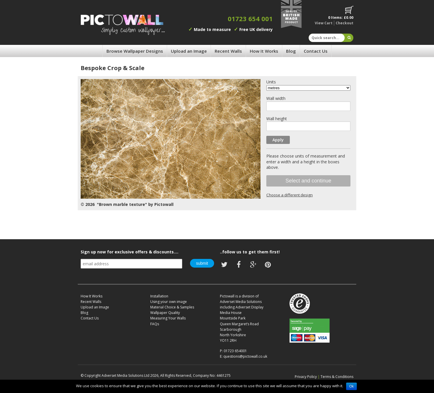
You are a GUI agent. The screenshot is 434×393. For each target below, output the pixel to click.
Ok (351, 386)
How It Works (264, 51)
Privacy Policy (306, 376)
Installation (159, 296)
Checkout (344, 23)
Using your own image (168, 301)
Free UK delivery (256, 29)
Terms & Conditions (337, 376)
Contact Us (316, 51)
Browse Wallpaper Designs (134, 51)
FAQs (154, 323)
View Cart (323, 23)
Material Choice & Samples (172, 307)
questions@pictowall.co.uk (245, 356)
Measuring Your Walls (168, 318)
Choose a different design (289, 195)
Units (271, 82)
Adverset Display (249, 307)
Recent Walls (228, 51)
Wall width (275, 98)
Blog (291, 51)
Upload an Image (189, 51)
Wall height (276, 118)
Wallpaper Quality (165, 312)
